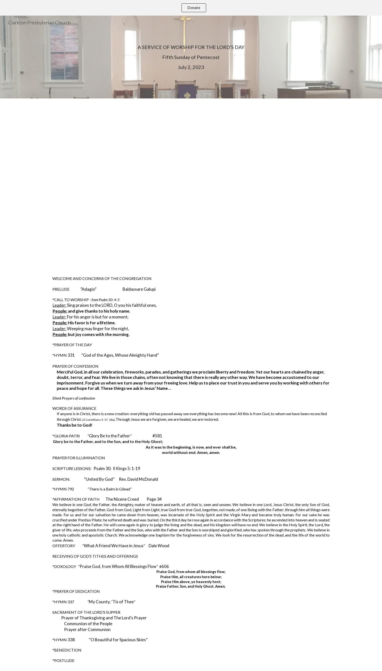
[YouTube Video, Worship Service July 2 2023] (191, 183)
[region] (191, 8)
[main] (190, 57)
